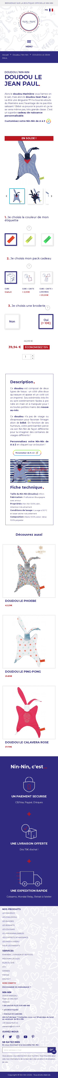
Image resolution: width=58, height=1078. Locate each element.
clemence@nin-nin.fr (11, 1026)
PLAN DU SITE (8, 963)
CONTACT (6, 979)
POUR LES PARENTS (11, 945)
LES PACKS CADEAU (10, 941)
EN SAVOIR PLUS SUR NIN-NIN (17, 1005)
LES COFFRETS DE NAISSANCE (15, 937)
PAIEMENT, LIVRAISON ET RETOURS (17, 955)
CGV (4, 967)
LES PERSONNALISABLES (13, 933)
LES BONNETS (8, 925)
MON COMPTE (9, 983)
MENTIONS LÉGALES (11, 959)
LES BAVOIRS (8, 921)
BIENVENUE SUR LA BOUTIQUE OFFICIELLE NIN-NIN (29, 3)
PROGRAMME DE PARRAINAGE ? (16, 987)
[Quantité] (26, 356)
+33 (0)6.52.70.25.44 (10, 1023)
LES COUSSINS (8, 929)
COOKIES (6, 971)
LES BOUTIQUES (11, 1010)
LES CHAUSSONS (9, 917)
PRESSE (5, 975)
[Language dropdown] (49, 9)
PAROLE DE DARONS (13, 1014)
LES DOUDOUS (8, 913)
